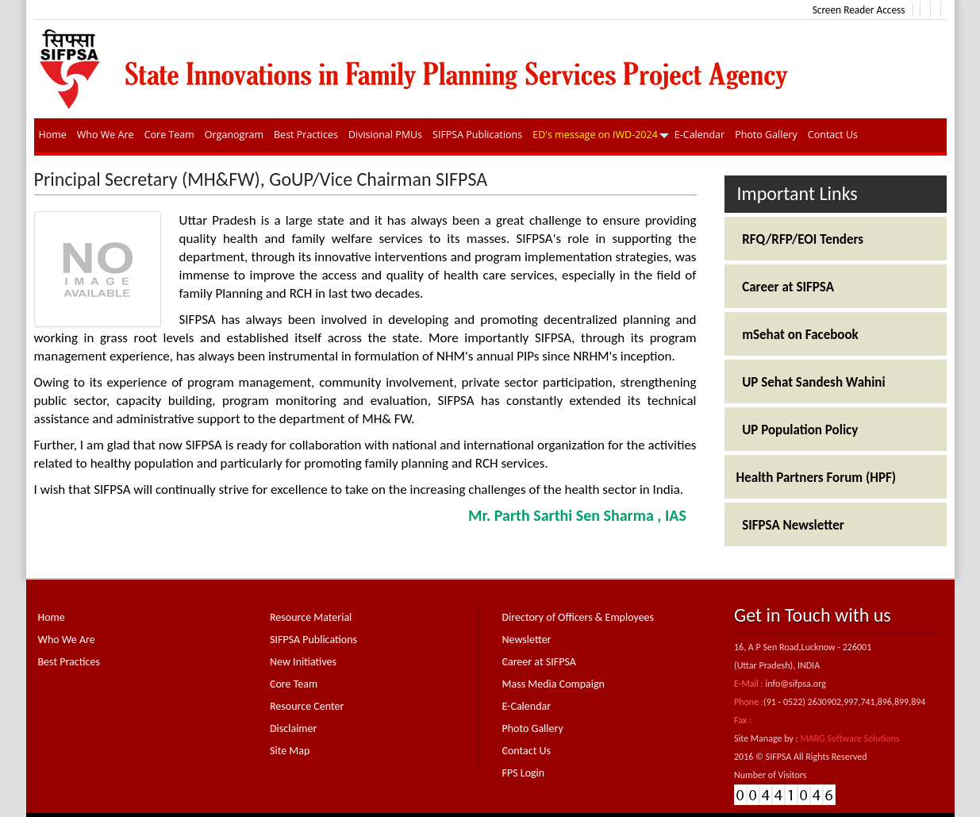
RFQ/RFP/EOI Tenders (800, 239)
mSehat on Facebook (797, 334)
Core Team (293, 684)
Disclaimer (293, 728)
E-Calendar (526, 706)
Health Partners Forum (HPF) (816, 477)
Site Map (289, 750)
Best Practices (69, 662)
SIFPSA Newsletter (790, 525)
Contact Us (526, 750)
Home (51, 617)
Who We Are (66, 639)
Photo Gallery (532, 728)
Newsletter (526, 639)
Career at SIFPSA (785, 287)
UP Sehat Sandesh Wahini (811, 382)
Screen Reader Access (859, 10)
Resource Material (311, 617)
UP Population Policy (797, 430)
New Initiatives (303, 662)
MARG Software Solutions (849, 738)
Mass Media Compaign (553, 684)
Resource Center (307, 706)
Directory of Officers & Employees (578, 617)
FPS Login (523, 773)
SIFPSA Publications (313, 639)
